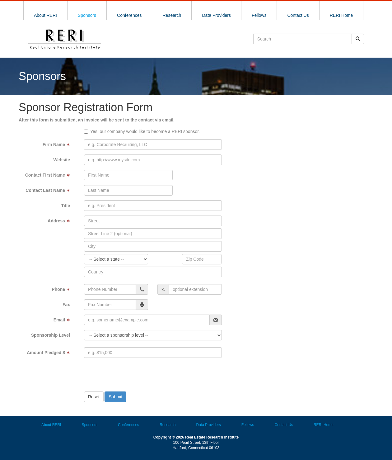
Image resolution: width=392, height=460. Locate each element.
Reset (94, 396)
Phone (61, 289)
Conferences (129, 15)
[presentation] (136, 375)
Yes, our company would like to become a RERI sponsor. (145, 131)
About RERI (45, 15)
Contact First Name (47, 175)
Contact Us (298, 15)
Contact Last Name (48, 190)
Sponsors (87, 15)
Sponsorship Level (50, 335)
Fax (66, 304)
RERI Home (341, 15)
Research (171, 15)
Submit (115, 396)
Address (59, 220)
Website (62, 159)
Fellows (259, 15)
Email (62, 319)
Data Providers (216, 15)
